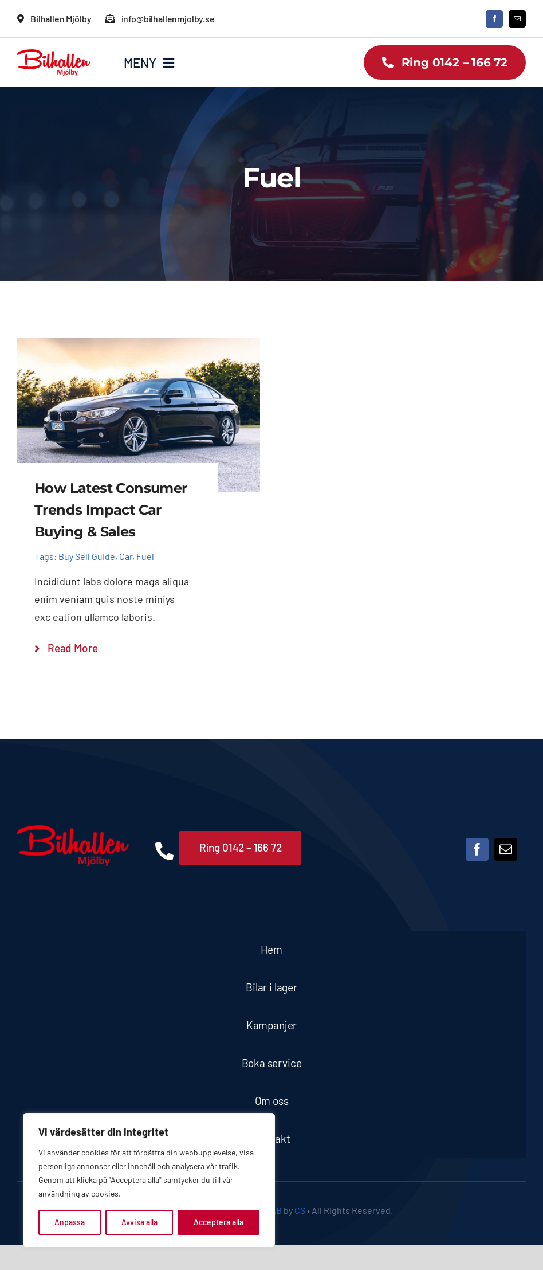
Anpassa (69, 1222)
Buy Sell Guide (86, 556)
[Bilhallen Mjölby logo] (54, 54)
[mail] (517, 19)
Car (125, 556)
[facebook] (494, 19)
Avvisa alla (139, 1222)
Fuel (145, 556)
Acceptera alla (218, 1222)
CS (299, 1210)
